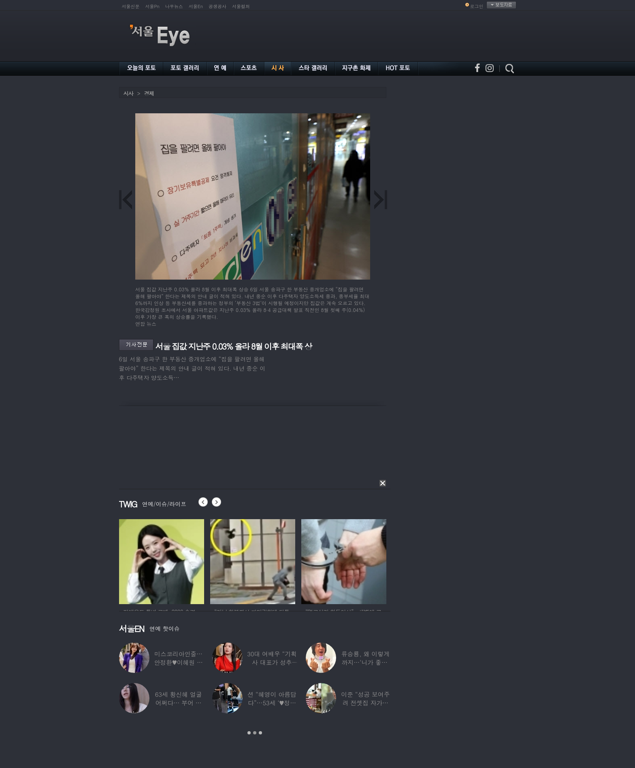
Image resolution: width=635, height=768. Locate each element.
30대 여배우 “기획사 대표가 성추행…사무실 (272, 662)
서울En (196, 6)
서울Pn (152, 6)
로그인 (477, 6)
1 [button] (249, 732)
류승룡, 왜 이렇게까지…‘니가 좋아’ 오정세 (365, 662)
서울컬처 (241, 6)
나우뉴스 (174, 6)
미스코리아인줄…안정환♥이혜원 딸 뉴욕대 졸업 (178, 662)
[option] (161, 560)
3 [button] (260, 732)
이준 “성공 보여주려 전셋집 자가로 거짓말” (365, 702)
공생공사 (217, 6)
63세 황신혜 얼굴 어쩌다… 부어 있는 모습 (178, 702)
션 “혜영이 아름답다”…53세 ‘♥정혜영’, (271, 702)
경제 (149, 93)
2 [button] (254, 732)
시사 (128, 93)
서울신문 (131, 6)
